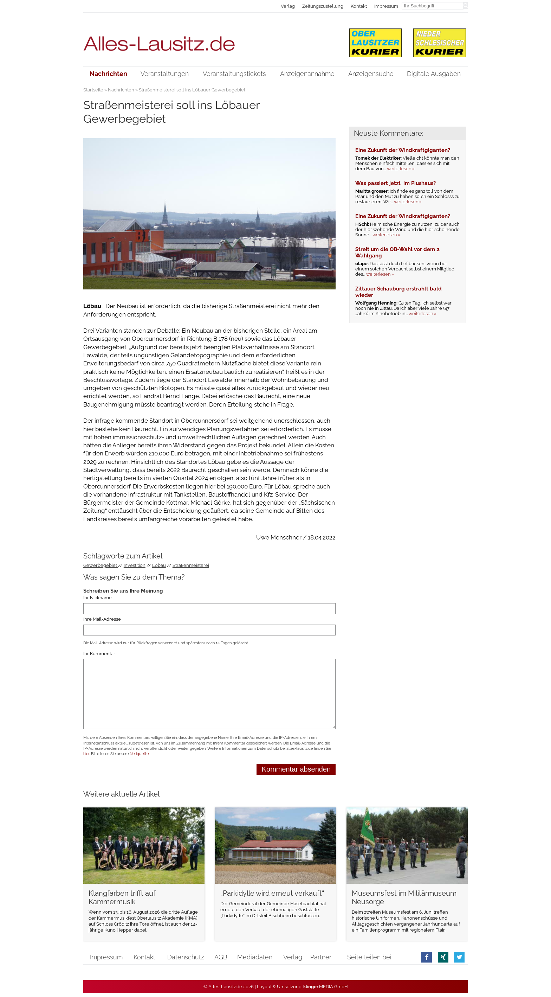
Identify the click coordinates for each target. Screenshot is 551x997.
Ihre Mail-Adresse (102, 619)
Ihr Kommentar (99, 653)
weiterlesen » (401, 168)
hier (86, 754)
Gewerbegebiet (100, 565)
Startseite (93, 89)
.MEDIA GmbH (325, 986)
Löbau (159, 565)
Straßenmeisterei (191, 565)
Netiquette (139, 754)
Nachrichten (121, 89)
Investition (134, 565)
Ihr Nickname (97, 598)
